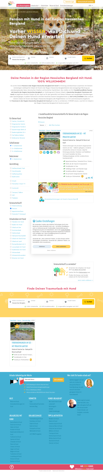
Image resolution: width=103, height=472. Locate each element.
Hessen (41, 122)
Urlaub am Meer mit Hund (55, 426)
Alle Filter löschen (54, 125)
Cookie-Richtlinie (65, 230)
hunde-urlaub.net (44, 471)
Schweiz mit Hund (15, 447)
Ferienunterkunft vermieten (37, 404)
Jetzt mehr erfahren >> (85, 280)
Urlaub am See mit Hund (55, 428)
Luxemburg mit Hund (15, 456)
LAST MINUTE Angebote (35, 434)
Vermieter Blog (33, 406)
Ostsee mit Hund (14, 459)
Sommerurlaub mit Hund (55, 423)
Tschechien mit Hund (15, 454)
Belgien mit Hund (14, 451)
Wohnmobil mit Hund (35, 431)
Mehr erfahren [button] (51, 250)
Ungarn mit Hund (14, 449)
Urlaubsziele (34, 6)
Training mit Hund (53, 433)
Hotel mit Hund (33, 426)
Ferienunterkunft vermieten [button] (85, 2)
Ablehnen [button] (42, 246)
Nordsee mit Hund (15, 461)
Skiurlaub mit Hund (54, 441)
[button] (17, 58)
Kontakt (51, 409)
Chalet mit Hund (34, 423)
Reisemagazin (52, 406)
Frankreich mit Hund (15, 437)
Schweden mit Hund (15, 442)
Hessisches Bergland (56, 130)
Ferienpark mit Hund (35, 428)
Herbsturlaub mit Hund (55, 436)
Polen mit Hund (14, 444)
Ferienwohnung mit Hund (36, 419)
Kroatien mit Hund (15, 429)
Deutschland (42, 130)
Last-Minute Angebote (23, 6)
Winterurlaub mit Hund (55, 438)
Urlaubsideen (44, 6)
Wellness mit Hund (54, 431)
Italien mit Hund (14, 427)
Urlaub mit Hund (13, 8)
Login (31, 401)
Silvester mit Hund (54, 443)
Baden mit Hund (53, 421)
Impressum (55, 471)
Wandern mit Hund (54, 419)
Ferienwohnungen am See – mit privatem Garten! (74, 135)
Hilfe (90, 6)
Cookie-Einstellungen (54, 411)
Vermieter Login (69, 2)
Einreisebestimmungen (66, 6)
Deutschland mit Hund (16, 422)
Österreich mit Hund (15, 425)
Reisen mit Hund (54, 6)
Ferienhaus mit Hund (35, 421)
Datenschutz (61, 471)
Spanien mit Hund (15, 439)
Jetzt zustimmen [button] (61, 246)
